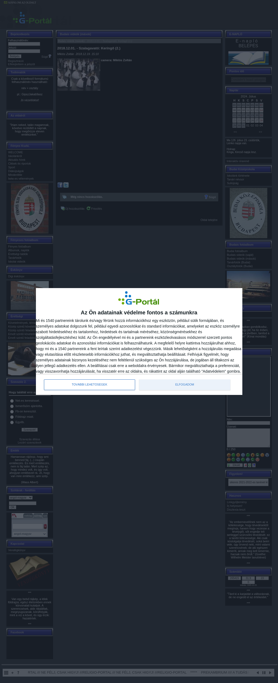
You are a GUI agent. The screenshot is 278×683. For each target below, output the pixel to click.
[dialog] (139, 341)
